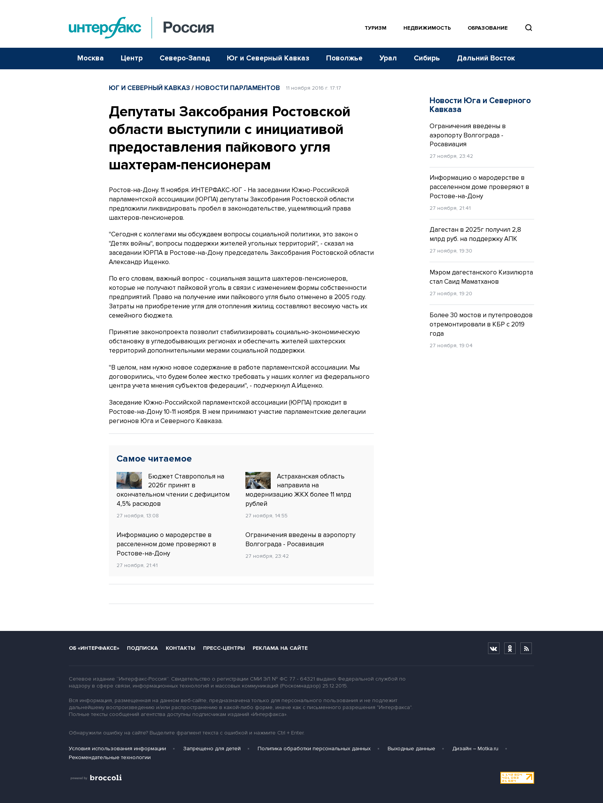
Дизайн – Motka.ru (475, 748)
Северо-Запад (185, 58)
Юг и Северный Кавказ (268, 58)
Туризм (375, 28)
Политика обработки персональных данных (314, 748)
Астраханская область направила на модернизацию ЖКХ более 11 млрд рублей (298, 490)
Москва (90, 58)
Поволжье (344, 58)
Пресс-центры (224, 648)
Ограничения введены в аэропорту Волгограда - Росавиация (300, 539)
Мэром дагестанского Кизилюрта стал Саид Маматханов (481, 277)
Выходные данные (411, 748)
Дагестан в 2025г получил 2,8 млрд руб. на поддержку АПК (475, 234)
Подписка (142, 648)
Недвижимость (427, 28)
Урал (388, 58)
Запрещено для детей (212, 748)
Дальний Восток (486, 58)
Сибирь (427, 58)
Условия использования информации (117, 748)
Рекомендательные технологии (110, 757)
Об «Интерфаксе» (94, 648)
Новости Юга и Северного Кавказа (480, 105)
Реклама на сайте (280, 648)
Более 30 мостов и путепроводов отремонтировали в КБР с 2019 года (481, 324)
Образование (488, 28)
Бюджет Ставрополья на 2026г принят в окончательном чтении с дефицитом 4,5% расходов (173, 490)
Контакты (180, 648)
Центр (132, 58)
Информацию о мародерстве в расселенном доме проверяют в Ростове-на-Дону (166, 544)
